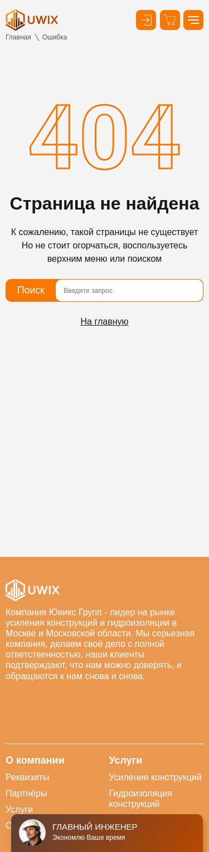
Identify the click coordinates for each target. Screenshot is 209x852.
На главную (105, 321)
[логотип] (32, 20)
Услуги (19, 809)
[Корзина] (170, 20)
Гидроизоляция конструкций (140, 799)
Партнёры (26, 793)
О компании (35, 760)
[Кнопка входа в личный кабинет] (146, 20)
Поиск (31, 290)
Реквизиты (27, 777)
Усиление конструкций (155, 777)
